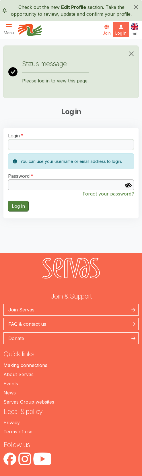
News (9, 393)
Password (19, 176)
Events (10, 383)
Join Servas (21, 310)
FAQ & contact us (27, 324)
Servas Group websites (28, 402)
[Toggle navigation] (10, 29)
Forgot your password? (108, 194)
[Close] (131, 54)
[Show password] (128, 185)
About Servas (18, 374)
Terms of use (17, 431)
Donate (16, 338)
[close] (136, 7)
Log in (18, 206)
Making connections (25, 365)
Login (14, 136)
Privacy (11, 422)
